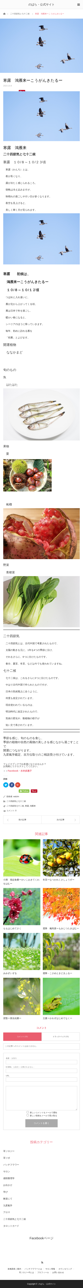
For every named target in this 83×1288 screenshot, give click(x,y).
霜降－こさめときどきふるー (57, 973)
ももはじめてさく (12, 928)
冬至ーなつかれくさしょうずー (58, 879)
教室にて (7, 1198)
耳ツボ (6, 1158)
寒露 (27, 806)
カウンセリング (65, 1269)
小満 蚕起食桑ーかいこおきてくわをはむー (21, 881)
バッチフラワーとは (33, 1269)
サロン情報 (50, 1269)
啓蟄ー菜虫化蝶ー (12, 1018)
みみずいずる (10, 973)
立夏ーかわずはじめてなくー (57, 1018)
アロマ (6, 1212)
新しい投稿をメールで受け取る (43, 1116)
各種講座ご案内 (14, 1269)
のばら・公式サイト (41, 4)
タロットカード (11, 1226)
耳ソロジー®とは (26, 1272)
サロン (6, 1171)
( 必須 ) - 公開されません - (20, 1067)
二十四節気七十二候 (15, 806)
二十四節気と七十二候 (20, 14)
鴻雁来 (33, 806)
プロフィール (43, 1272)
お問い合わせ (58, 1272)
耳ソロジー (9, 1151)
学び (5, 1192)
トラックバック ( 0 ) (61, 1036)
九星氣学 (7, 1205)
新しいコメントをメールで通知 (43, 1112)
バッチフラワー (11, 1164)
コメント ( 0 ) (22, 1036)
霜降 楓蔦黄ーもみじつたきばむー (61, 928)
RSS (42, 1262)
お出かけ (7, 1185)
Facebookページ (41, 1238)
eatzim (16, 796)
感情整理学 (9, 1178)
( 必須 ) (11, 1058)
